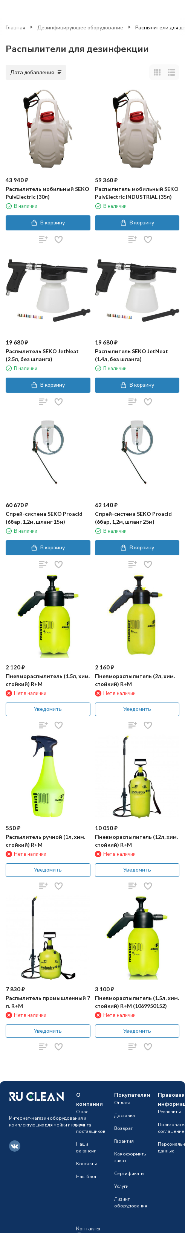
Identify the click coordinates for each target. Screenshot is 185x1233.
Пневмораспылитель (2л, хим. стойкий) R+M (135, 680)
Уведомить (48, 709)
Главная (15, 27)
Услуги (121, 1186)
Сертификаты (129, 1173)
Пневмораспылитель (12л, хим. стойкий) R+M (136, 841)
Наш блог (86, 1176)
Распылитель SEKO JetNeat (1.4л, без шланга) (131, 355)
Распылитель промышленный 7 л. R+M (48, 1002)
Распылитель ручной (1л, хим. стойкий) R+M (45, 841)
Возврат (123, 1128)
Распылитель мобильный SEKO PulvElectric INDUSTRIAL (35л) (137, 193)
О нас (82, 1111)
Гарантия (124, 1141)
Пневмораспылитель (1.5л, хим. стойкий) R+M (48, 680)
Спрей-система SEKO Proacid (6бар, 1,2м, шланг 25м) (133, 518)
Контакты (86, 1163)
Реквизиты (169, 1111)
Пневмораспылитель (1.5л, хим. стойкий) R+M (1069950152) (137, 1002)
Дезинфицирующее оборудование (80, 27)
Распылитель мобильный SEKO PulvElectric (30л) (47, 193)
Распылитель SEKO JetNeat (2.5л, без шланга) (42, 355)
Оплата (122, 1102)
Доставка (124, 1115)
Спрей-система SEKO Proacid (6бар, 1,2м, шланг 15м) (44, 518)
